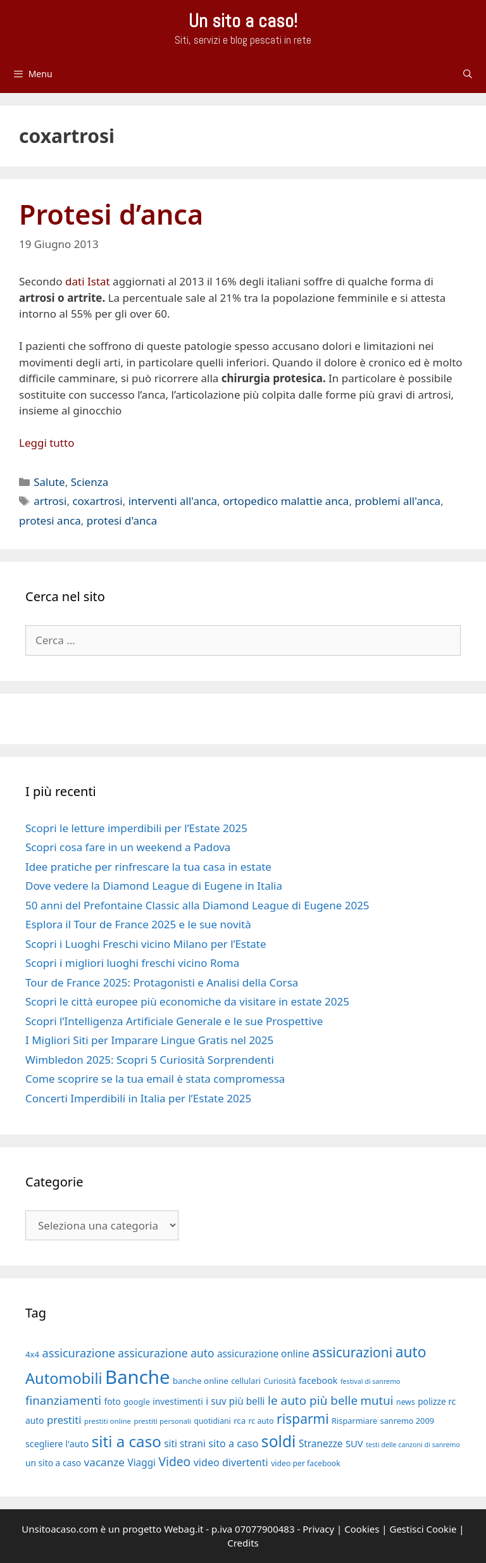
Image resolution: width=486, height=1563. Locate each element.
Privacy (318, 1529)
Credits (243, 1542)
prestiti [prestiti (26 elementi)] (64, 1419)
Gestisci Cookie (422, 1529)
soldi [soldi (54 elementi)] (278, 1441)
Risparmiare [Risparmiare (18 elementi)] (354, 1420)
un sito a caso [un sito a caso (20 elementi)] (53, 1463)
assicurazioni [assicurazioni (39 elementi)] (352, 1352)
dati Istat (87, 281)
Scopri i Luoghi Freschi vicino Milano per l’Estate (145, 944)
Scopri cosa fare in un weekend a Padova (127, 847)
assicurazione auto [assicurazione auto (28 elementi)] (166, 1353)
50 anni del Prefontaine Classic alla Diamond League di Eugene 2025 (197, 905)
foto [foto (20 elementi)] (112, 1401)
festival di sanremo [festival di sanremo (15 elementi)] (370, 1381)
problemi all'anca (397, 501)
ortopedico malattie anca (286, 501)
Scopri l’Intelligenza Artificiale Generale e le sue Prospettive (174, 1021)
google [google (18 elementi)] (136, 1401)
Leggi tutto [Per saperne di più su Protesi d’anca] (46, 442)
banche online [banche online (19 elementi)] (200, 1380)
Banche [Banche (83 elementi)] (137, 1377)
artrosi (50, 501)
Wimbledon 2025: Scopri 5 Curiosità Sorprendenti (149, 1059)
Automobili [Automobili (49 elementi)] (64, 1378)
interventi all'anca (173, 501)
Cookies (361, 1529)
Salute (49, 482)
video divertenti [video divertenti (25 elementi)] (231, 1462)
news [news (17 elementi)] (405, 1402)
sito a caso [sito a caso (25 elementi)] (233, 1443)
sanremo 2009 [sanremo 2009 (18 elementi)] (407, 1420)
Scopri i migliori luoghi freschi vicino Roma (132, 963)
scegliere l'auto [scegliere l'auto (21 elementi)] (57, 1444)
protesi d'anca (122, 520)
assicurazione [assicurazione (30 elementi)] (78, 1353)
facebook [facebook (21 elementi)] (318, 1380)
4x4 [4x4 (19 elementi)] (32, 1354)
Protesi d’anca (111, 214)
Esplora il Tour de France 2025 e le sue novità (138, 924)
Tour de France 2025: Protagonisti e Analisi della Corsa (161, 982)
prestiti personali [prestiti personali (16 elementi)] (162, 1421)
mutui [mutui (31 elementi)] (377, 1400)
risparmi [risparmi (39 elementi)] (303, 1419)
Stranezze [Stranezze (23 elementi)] (321, 1443)
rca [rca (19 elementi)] (240, 1420)
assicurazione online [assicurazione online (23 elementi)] (263, 1353)
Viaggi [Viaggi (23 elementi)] (141, 1462)
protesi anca (50, 520)
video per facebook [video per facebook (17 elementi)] (305, 1463)
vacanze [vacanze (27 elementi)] (104, 1462)
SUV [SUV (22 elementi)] (354, 1443)
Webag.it (183, 1529)
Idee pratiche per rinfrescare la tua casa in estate (148, 866)
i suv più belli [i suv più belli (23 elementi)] (235, 1401)
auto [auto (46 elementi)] (411, 1352)
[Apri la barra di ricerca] (467, 74)
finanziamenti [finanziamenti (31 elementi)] (63, 1400)
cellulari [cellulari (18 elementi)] (246, 1380)
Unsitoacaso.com (59, 1529)
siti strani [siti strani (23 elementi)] (185, 1443)
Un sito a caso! (243, 21)
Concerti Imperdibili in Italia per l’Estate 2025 (138, 1098)
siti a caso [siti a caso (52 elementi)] (126, 1441)
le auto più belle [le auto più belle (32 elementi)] (313, 1400)
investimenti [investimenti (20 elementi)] (178, 1401)
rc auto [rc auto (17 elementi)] (261, 1421)
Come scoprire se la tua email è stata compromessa (155, 1078)
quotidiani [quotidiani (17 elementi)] (212, 1421)
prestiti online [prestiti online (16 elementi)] (107, 1421)
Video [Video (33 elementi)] (174, 1461)
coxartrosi (97, 501)
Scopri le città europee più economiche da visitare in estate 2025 (187, 1001)
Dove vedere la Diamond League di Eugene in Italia (153, 885)
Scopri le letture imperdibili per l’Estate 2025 (136, 828)
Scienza (90, 482)
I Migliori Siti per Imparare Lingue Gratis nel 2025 (149, 1040)
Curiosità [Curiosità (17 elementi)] (279, 1381)
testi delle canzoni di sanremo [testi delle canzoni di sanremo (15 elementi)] (413, 1444)
